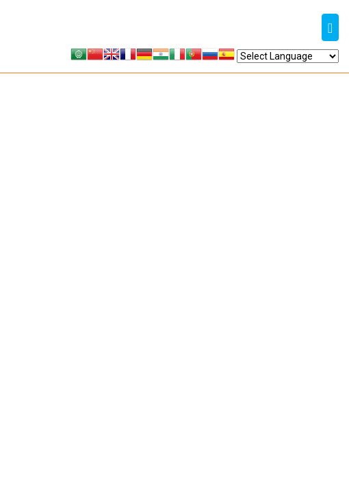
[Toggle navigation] (330, 27)
